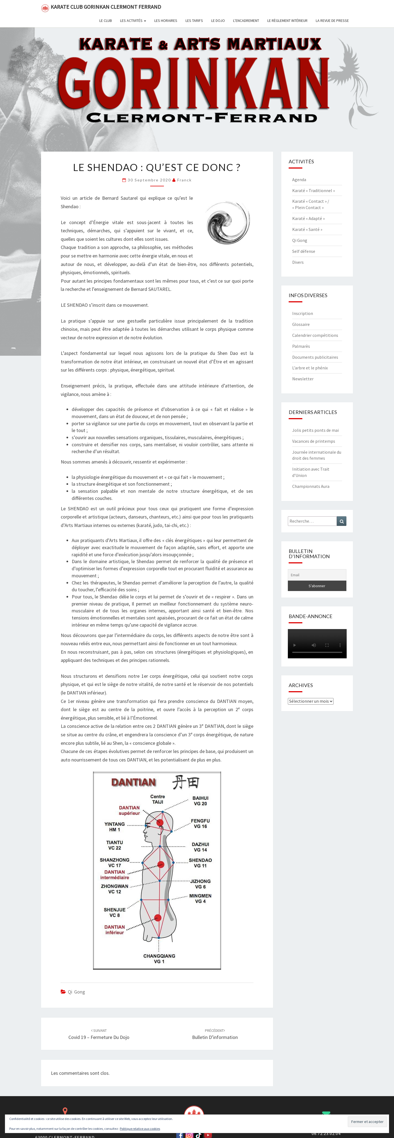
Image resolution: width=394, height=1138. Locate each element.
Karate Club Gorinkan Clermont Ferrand (101, 7)
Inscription (302, 313)
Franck (184, 180)
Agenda (299, 179)
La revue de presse (332, 20)
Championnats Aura (310, 486)
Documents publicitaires (315, 357)
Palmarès (301, 346)
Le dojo (218, 20)
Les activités (133, 20)
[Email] (317, 575)
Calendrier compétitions (315, 335)
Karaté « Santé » (307, 229)
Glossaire (301, 324)
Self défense (303, 251)
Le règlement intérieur (287, 20)
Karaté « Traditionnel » (313, 190)
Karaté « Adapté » (308, 218)
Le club (105, 20)
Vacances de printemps (313, 441)
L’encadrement (246, 20)
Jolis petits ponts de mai (315, 430)
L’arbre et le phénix (310, 367)
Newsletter (303, 378)
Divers (298, 262)
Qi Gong (76, 992)
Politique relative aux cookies (140, 1129)
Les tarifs (194, 20)
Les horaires (165, 20)
